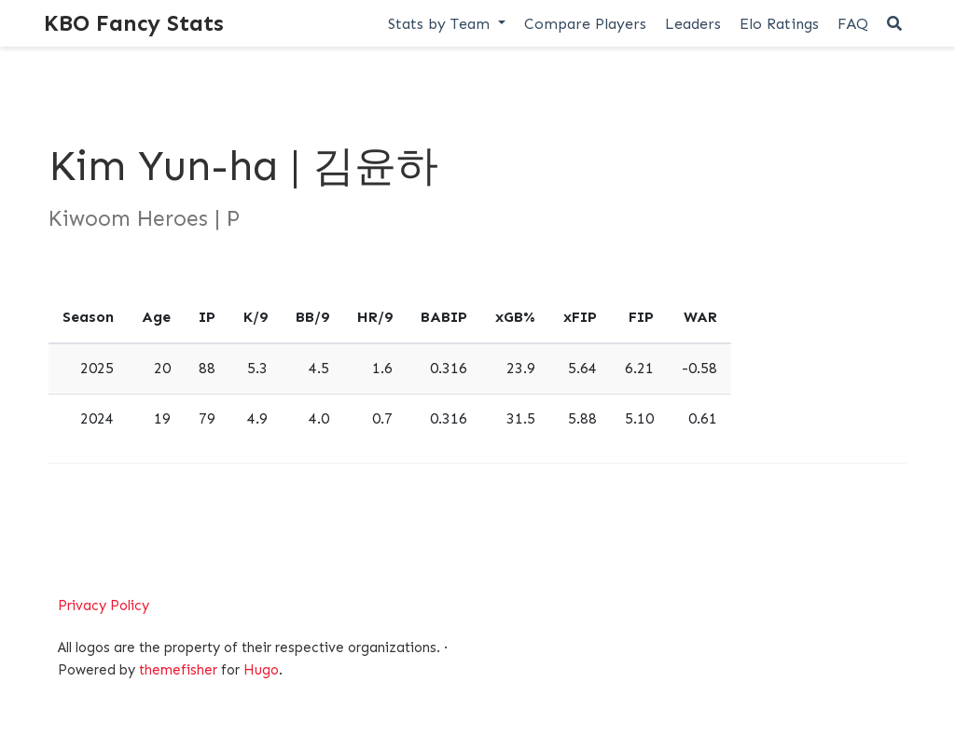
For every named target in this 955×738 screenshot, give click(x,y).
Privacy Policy (103, 605)
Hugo (261, 669)
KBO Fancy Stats (134, 22)
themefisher (178, 669)
